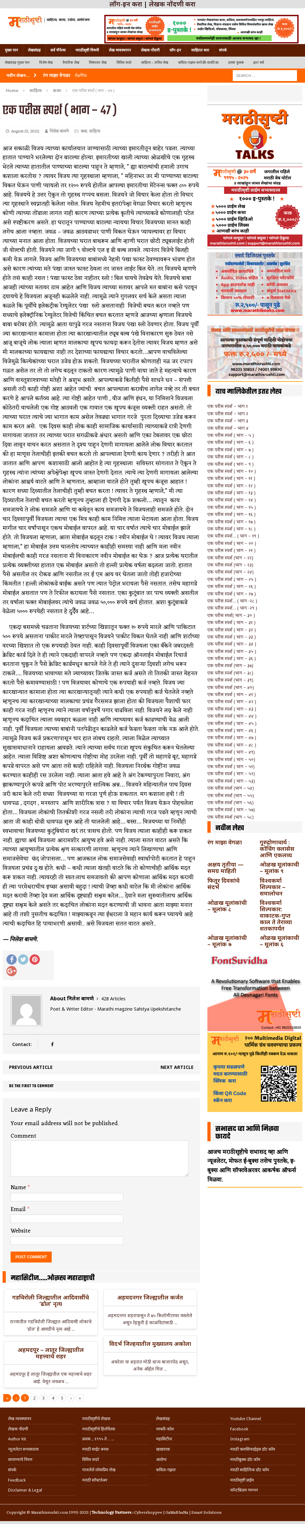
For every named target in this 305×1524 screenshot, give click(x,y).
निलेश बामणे (59, 131)
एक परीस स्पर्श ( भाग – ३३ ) (231, 637)
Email (19, 1209)
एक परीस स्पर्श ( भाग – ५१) (231, 766)
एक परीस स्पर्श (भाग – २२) (230, 558)
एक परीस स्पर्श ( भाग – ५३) (231, 781)
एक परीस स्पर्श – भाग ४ (227, 428)
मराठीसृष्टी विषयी (87, 50)
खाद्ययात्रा (163, 1449)
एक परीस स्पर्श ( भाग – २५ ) (231, 579)
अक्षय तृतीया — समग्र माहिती (225, 867)
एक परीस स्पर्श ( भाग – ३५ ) (231, 651)
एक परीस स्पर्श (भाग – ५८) (230, 817)
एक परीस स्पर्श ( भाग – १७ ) (231, 522)
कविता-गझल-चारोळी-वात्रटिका (198, 62)
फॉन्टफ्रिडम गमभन (244, 1490)
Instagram (239, 1439)
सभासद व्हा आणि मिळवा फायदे (247, 1133)
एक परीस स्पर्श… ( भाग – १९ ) (233, 536)
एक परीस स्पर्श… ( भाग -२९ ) (232, 608)
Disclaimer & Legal (25, 1490)
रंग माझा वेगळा (224, 842)
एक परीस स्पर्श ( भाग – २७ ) (231, 594)
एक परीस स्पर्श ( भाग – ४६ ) (231, 730)
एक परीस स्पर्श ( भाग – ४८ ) (231, 745)
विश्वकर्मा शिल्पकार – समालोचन (272, 887)
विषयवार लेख (98, 62)
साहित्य (36, 90)
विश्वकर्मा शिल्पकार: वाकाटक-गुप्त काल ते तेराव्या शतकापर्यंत (276, 915)
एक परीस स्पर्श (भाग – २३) (230, 565)
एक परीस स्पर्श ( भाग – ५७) (231, 809)
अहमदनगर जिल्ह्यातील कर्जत (150, 1297)
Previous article (31, 1067)
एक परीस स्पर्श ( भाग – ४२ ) (231, 701)
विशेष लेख (46, 62)
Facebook (239, 1429)
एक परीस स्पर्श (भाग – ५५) (230, 795)
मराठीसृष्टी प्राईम (242, 1480)
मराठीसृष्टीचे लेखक (96, 1418)
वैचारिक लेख (71, 62)
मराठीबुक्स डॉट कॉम (245, 1459)
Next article (177, 1067)
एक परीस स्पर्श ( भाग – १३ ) (231, 493)
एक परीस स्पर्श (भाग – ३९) (230, 680)
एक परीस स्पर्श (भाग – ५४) (230, 788)
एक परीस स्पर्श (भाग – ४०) (230, 687)
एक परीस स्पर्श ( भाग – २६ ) (231, 586)
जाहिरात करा (200, 50)
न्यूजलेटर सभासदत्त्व (23, 1449)
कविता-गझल (166, 1469)
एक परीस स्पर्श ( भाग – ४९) (231, 752)
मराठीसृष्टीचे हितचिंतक (98, 1429)
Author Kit (17, 1439)
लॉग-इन (175, 50)
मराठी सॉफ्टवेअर (94, 1480)
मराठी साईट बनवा (95, 1449)
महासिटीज (164, 1439)
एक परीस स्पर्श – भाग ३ (227, 421)
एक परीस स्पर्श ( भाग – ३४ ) (231, 644)
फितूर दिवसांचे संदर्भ (223, 884)
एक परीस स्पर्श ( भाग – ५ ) (230, 435)
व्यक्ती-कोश (165, 1429)
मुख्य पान (11, 50)
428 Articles (113, 999)
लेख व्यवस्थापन (120, 50)
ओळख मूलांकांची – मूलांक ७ (227, 941)
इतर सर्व (258, 62)
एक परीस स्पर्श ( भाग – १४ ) (231, 500)
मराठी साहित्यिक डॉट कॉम (249, 1469)
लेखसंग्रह (34, 50)
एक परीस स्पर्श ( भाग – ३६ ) (231, 658)
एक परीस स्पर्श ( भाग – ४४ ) (232, 716)
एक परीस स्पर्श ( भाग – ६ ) (230, 442)
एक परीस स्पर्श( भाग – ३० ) (231, 615)
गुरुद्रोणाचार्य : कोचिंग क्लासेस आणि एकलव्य (277, 848)
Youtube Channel (245, 1418)
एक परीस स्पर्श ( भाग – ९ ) (230, 464)
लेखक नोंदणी (150, 50)
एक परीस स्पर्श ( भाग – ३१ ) (231, 622)
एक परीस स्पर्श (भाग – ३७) (230, 665)
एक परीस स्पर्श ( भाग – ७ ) (230, 449)
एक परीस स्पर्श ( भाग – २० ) (231, 543)
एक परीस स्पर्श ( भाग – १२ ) (231, 485)
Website (20, 1231)
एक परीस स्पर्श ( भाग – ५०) (231, 759)
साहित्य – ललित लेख (155, 62)
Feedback (17, 1480)
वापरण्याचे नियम (20, 1459)
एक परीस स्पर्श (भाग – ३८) (230, 673)
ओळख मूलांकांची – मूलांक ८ (227, 906)
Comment (23, 1136)
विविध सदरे (124, 62)
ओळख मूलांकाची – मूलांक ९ (279, 867)
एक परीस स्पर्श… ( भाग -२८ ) (232, 601)
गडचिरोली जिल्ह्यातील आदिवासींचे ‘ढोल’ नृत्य (50, 1300)
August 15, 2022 (25, 131)
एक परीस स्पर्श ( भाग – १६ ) (231, 514)
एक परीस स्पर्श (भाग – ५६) (230, 802)
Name (19, 1187)
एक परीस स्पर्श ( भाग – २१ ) (231, 550)
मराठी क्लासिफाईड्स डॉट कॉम (252, 1449)
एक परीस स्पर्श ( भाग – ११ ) (231, 478)
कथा (84, 131)
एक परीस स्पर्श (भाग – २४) (230, 572)
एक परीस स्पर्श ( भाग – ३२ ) (231, 630)
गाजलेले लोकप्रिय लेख (99, 1469)
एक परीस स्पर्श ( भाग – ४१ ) (231, 694)
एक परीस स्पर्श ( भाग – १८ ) (231, 529)
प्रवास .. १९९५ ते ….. (98, 1439)
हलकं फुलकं (236, 62)
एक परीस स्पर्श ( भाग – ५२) (231, 773)
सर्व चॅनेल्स (57, 50)
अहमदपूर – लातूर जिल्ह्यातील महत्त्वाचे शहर (51, 1353)
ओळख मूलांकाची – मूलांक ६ (279, 941)
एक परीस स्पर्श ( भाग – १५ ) (231, 507)
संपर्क (223, 50)
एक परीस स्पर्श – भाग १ (227, 406)
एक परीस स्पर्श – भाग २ (227, 413)
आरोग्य (161, 1459)
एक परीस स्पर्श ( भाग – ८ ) (230, 457)
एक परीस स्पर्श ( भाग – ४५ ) (232, 723)
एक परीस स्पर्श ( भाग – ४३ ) (231, 709)
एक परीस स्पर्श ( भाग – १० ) (231, 471)
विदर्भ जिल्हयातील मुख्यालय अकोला (150, 1343)
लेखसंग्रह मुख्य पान (17, 62)
